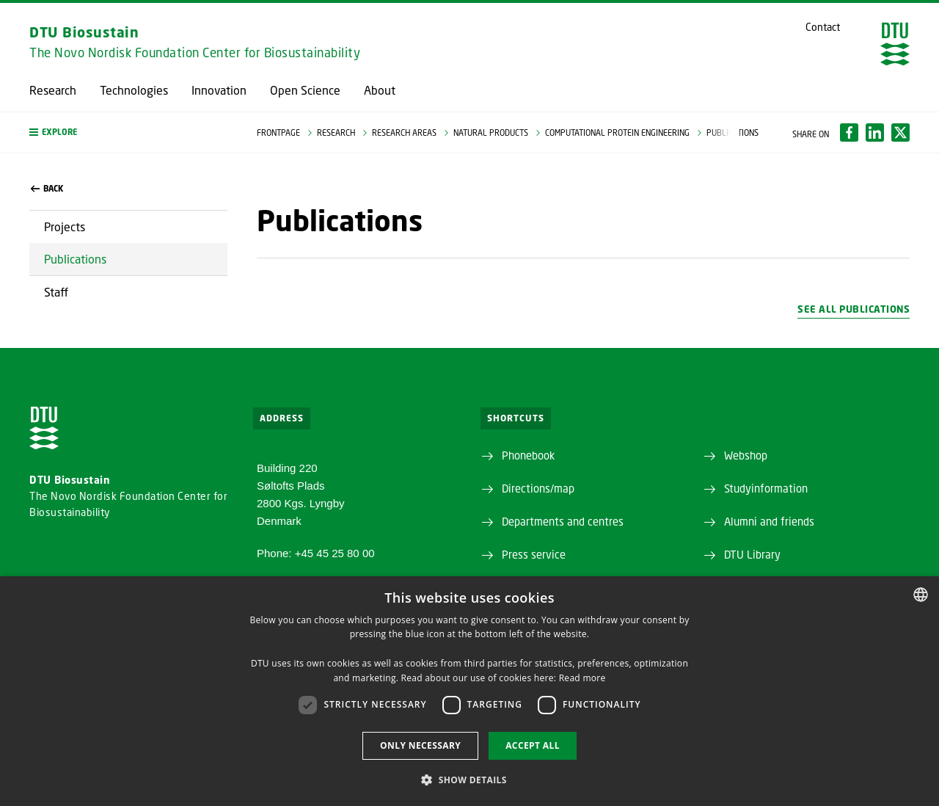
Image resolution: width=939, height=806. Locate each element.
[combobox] (920, 594)
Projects (64, 226)
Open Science (305, 90)
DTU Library (752, 554)
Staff (56, 292)
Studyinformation (766, 488)
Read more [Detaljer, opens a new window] (582, 678)
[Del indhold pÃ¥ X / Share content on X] (900, 132)
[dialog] (469, 691)
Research (52, 90)
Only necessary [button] (420, 745)
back (47, 189)
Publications (75, 259)
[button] (128, 132)
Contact (822, 27)
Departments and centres (563, 521)
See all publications (853, 309)
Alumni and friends (769, 521)
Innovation (218, 90)
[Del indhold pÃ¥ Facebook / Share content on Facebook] (849, 132)
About (379, 90)
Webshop (745, 455)
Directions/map (538, 488)
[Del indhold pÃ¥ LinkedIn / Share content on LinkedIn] (875, 132)
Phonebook (528, 455)
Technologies (134, 90)
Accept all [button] (532, 745)
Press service (534, 554)
